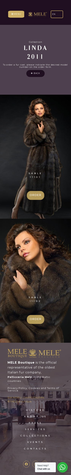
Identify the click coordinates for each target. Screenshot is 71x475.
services (35, 429)
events (35, 442)
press (35, 423)
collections (35, 435)
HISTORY (35, 410)
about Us (35, 416)
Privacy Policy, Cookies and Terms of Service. (33, 389)
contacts (35, 448)
